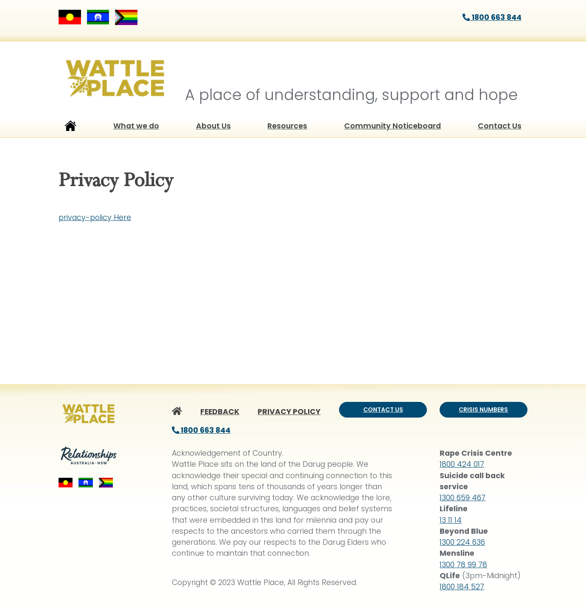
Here (121, 217)
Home (70, 127)
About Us (213, 126)
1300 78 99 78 (463, 565)
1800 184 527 (462, 587)
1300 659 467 (462, 498)
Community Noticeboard (392, 126)
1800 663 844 (492, 17)
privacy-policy (85, 217)
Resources (287, 126)
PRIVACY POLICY (289, 412)
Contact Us (500, 126)
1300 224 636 (462, 542)
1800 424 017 (462, 464)
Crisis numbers (483, 409)
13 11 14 (451, 520)
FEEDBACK (219, 412)
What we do (136, 126)
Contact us (383, 409)
